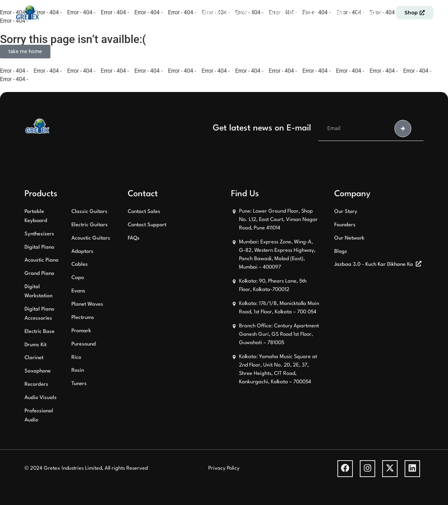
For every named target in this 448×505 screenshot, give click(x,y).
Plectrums (82, 317)
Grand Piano (39, 273)
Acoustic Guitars (90, 238)
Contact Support (147, 225)
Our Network (349, 238)
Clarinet (33, 358)
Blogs (340, 251)
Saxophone (37, 371)
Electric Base (39, 331)
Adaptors (82, 251)
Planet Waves (87, 304)
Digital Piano (39, 247)
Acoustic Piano (41, 260)
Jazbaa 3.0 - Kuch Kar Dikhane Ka (373, 264)
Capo (77, 277)
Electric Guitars (89, 225)
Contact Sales (144, 211)
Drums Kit (35, 345)
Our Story (345, 211)
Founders (345, 225)
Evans (78, 291)
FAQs (134, 238)
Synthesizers (39, 234)
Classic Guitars (89, 211)
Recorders (36, 384)
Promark (81, 331)
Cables (79, 264)
